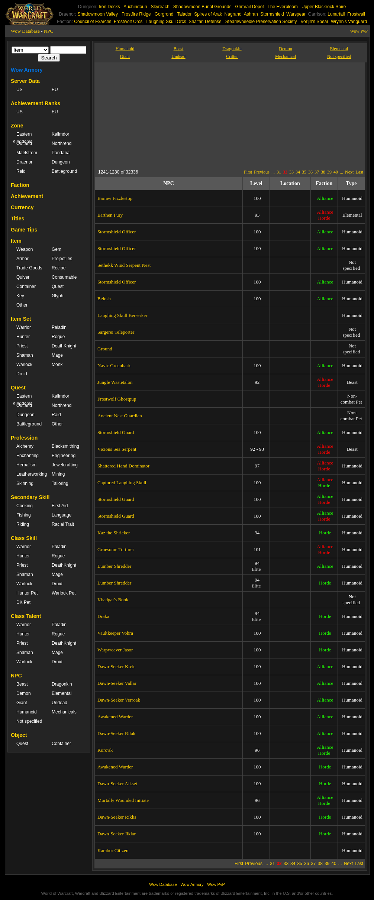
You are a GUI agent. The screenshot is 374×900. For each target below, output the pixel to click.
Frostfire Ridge (136, 14)
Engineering (63, 455)
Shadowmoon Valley (97, 14)
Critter (232, 56)
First (248, 172)
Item (16, 241)
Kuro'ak (105, 750)
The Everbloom (283, 6)
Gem (56, 249)
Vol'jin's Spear (315, 21)
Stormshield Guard (115, 432)
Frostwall (356, 14)
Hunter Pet (27, 593)
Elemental (61, 693)
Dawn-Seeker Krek (116, 666)
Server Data (25, 81)
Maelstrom (26, 152)
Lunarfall (336, 14)
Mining (58, 474)
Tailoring (60, 483)
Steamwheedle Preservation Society (261, 21)
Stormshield (272, 14)
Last (359, 172)
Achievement (27, 196)
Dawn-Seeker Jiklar (116, 833)
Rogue (58, 336)
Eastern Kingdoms (22, 138)
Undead (59, 702)
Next (349, 172)
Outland (24, 143)
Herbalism (26, 464)
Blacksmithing (65, 446)
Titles (17, 218)
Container (26, 286)
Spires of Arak (208, 14)
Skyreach (160, 6)
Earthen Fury (110, 215)
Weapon (24, 249)
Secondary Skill (30, 497)
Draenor (24, 162)
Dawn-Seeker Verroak (118, 700)
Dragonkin (62, 684)
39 (329, 172)
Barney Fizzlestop (114, 198)
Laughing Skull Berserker (122, 315)
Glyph (57, 295)
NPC (48, 31)
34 (298, 172)
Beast (22, 684)
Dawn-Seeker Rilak (116, 733)
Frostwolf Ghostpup (116, 399)
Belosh (104, 298)
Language (61, 515)
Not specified (29, 721)
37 (317, 172)
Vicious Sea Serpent (116, 449)
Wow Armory (27, 70)
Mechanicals (64, 712)
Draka (103, 616)
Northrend (61, 143)
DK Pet (23, 602)
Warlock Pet (63, 593)
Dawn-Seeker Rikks (116, 817)
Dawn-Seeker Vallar (116, 683)
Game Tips (24, 230)
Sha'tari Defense (204, 21)
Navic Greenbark (113, 365)
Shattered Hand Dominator (123, 466)
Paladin (59, 327)
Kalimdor (60, 134)
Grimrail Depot (249, 6)
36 (310, 172)
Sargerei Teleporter (115, 332)
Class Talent (26, 616)
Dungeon (61, 162)
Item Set (21, 319)
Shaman (24, 355)
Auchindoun (135, 6)
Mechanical (285, 56)
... (273, 172)
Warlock (24, 364)
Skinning (24, 483)
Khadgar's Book (113, 599)
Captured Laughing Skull (121, 482)
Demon (23, 693)
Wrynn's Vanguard (349, 21)
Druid (21, 373)
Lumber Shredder (114, 566)
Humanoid (26, 712)
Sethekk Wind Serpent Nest (124, 265)
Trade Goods (29, 268)
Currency (22, 207)
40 (335, 172)
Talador (184, 14)
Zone (17, 126)
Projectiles (62, 258)
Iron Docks (109, 6)
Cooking (24, 505)
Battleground (64, 171)
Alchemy (24, 446)
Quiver (22, 277)
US (19, 89)
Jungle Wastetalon (114, 382)
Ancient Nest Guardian (119, 415)
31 (279, 172)
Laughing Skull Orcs (166, 21)
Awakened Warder (115, 716)
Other (22, 305)
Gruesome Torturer (115, 549)
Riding (22, 524)
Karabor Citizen (112, 850)
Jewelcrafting (65, 464)
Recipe (58, 268)
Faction (20, 185)
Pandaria (61, 152)
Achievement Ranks (35, 103)
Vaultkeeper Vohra (115, 633)
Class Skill (24, 538)
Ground (104, 349)
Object (19, 735)
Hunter (23, 336)
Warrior (23, 327)
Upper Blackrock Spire (324, 6)
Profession (24, 438)
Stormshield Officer (116, 231)
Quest (58, 286)
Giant (21, 702)
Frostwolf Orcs (128, 21)
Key (20, 295)
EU (55, 89)
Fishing (23, 515)
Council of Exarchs (92, 21)
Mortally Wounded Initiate (123, 800)
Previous (262, 172)
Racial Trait (63, 524)
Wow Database (25, 31)
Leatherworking (30, 474)
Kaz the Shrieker (113, 532)
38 (323, 172)
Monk (57, 364)
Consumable (64, 277)
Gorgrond (164, 14)
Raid (21, 171)
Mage (57, 355)
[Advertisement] (166, 114)
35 (304, 172)
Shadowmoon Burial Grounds (202, 6)
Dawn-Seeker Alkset (117, 783)
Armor (22, 258)
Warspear (296, 14)
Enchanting (27, 455)
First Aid (60, 505)
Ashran (251, 14)
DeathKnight (64, 346)
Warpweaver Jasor (115, 650)
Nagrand (233, 14)
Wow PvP (359, 31)
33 (291, 172)
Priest (22, 346)
